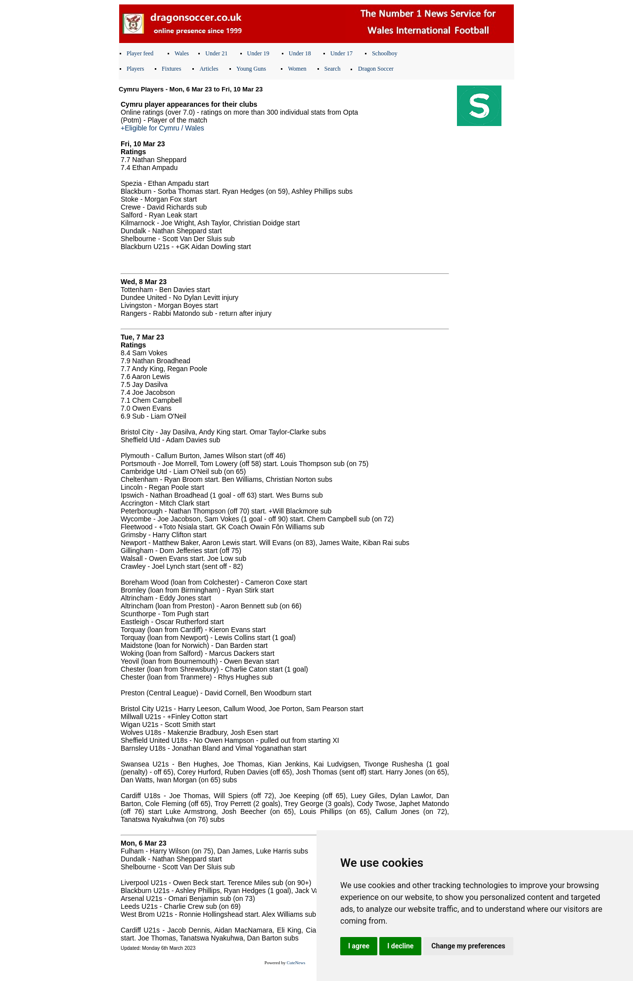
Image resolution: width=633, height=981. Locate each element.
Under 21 (216, 53)
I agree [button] (358, 946)
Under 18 (300, 53)
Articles (208, 68)
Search (332, 68)
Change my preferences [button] (468, 946)
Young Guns (251, 68)
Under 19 (258, 53)
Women (297, 68)
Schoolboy (384, 53)
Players (135, 68)
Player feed (140, 53)
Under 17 (341, 53)
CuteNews (296, 962)
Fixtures (171, 68)
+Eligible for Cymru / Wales (162, 128)
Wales (182, 53)
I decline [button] (400, 946)
